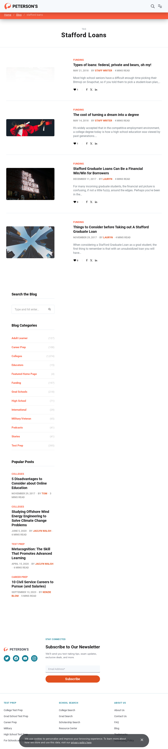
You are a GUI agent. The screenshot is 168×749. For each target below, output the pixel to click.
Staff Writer (88, 70)
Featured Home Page (24, 361)
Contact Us (120, 701)
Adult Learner (19, 325)
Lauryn (92, 174)
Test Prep (17, 432)
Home (7, 15)
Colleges (17, 343)
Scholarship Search (69, 707)
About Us (119, 695)
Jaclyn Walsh (42, 516)
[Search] (152, 6)
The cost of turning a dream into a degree (91, 114)
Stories (16, 423)
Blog (19, 15)
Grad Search (66, 701)
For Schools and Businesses (19, 725)
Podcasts (17, 414)
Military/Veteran (21, 405)
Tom (44, 480)
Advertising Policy (124, 725)
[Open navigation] (160, 6)
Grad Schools (19, 379)
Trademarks (120, 719)
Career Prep (19, 334)
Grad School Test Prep (16, 701)
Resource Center (68, 713)
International (19, 396)
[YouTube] (25, 643)
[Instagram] (34, 643)
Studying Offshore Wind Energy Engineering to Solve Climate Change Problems (30, 504)
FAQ (116, 707)
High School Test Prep (16, 719)
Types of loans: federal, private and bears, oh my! (97, 65)
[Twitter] (7, 643)
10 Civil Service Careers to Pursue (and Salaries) (32, 569)
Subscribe (72, 664)
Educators (17, 352)
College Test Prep (13, 695)
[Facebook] (16, 643)
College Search (67, 695)
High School (19, 387)
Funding (63, 59)
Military (8, 713)
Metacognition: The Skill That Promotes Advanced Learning (32, 539)
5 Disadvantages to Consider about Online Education (29, 470)
